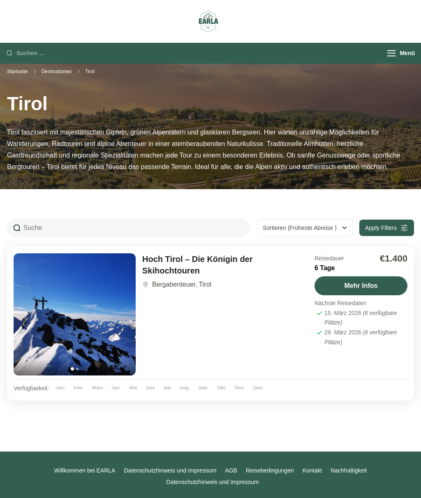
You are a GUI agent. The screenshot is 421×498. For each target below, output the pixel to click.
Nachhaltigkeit (349, 470)
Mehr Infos (361, 285)
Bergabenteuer (173, 284)
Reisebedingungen (270, 470)
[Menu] (391, 53)
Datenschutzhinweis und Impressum (170, 470)
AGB (231, 470)
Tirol (205, 284)
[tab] (72, 369)
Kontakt (312, 470)
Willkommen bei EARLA (85, 470)
